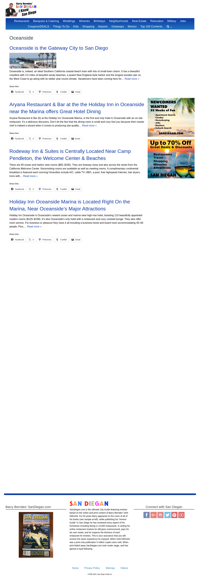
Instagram (160, 515)
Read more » (132, 78)
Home (75, 568)
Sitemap (110, 568)
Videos (124, 568)
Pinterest (174, 515)
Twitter (167, 515)
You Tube (181, 515)
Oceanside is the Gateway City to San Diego (58, 48)
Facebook (146, 515)
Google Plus (153, 515)
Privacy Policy (92, 568)
